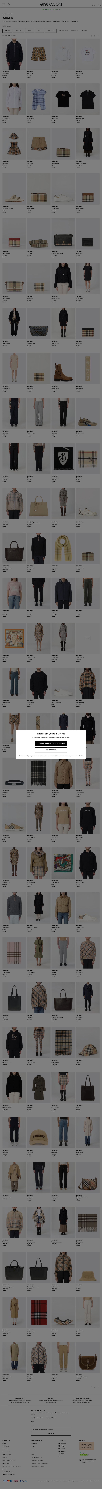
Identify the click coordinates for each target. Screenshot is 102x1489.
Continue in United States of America (51, 743)
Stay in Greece (51, 750)
